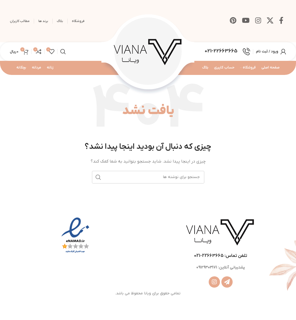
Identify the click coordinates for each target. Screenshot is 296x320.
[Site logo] (148, 52)
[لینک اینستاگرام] (258, 21)
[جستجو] (63, 52)
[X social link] (270, 21)
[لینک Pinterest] (233, 21)
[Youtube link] (245, 21)
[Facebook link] (281, 21)
